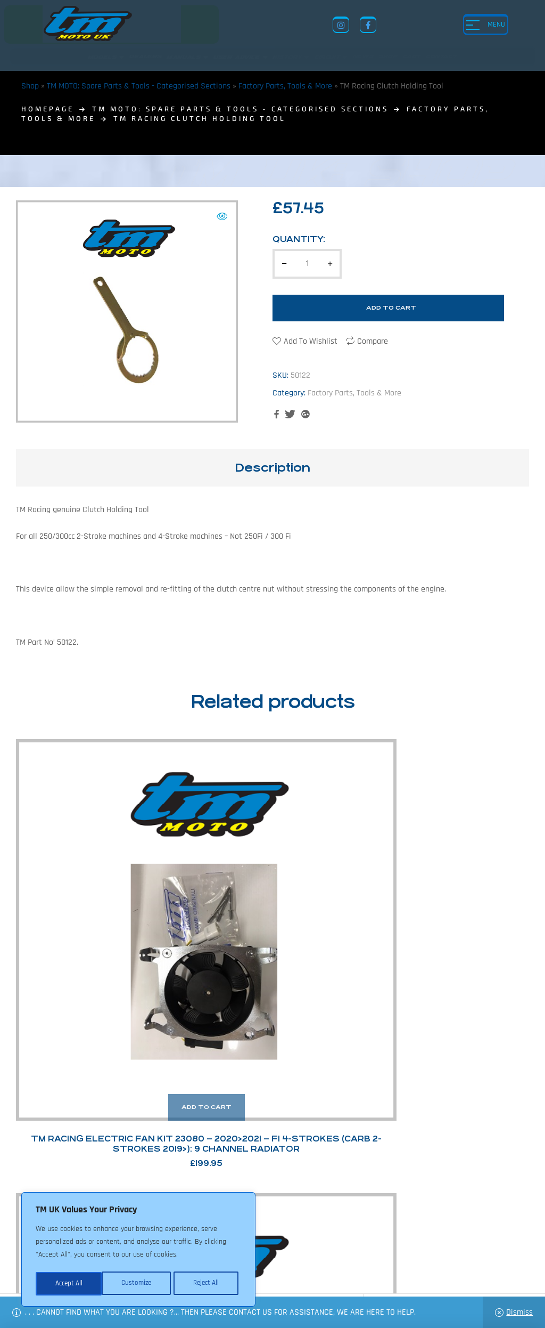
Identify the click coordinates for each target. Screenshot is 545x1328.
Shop (30, 86)
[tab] (272, 468)
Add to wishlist (310, 341)
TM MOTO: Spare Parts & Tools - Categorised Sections (138, 86)
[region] (138, 1251)
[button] (222, 216)
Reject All (139, 1284)
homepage (47, 108)
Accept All (208, 1284)
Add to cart (391, 307)
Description (272, 467)
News (270, 1242)
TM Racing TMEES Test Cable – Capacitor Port (338, 883)
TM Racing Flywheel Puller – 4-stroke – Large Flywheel (471, 883)
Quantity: (298, 239)
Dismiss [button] (519, 1312)
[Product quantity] (307, 263)
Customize (69, 1284)
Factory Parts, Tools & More (285, 86)
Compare (372, 341)
